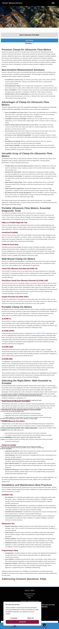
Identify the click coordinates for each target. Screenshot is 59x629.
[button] (29, 43)
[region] (22, 614)
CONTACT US (14, 627)
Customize (13, 618)
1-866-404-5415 (42, 607)
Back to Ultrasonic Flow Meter (29, 35)
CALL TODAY (44, 627)
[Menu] (53, 3)
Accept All (22, 622)
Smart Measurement (12, 3)
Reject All (30, 618)
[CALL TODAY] (44, 625)
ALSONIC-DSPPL (40, 333)
